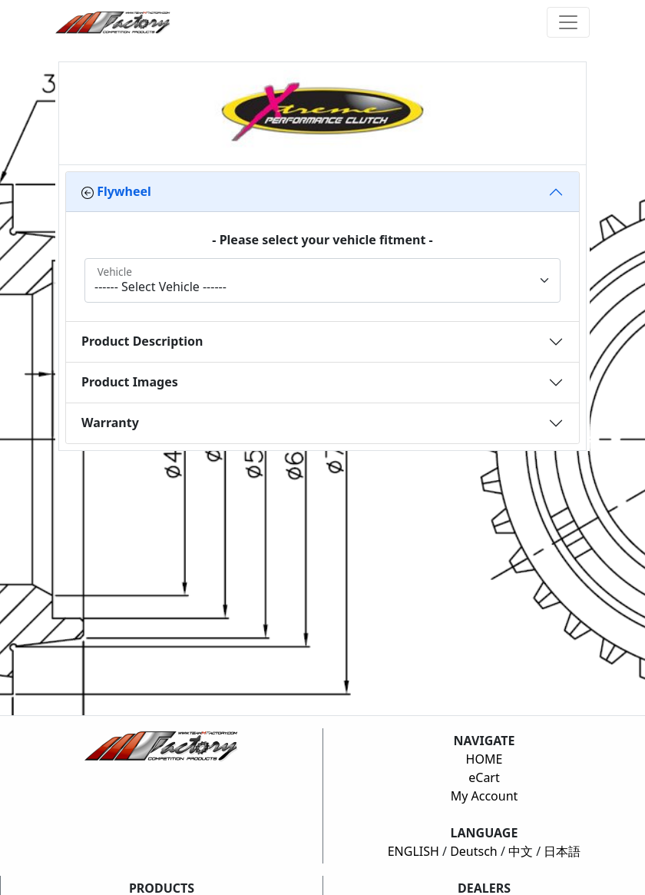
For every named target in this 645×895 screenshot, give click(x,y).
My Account (484, 795)
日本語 (562, 851)
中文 (520, 851)
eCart (484, 777)
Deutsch (474, 851)
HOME (484, 759)
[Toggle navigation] (568, 22)
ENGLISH (413, 851)
